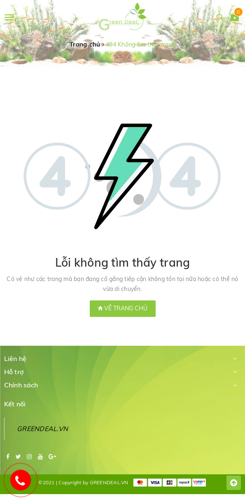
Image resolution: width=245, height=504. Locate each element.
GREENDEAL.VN (42, 428)
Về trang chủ (122, 308)
